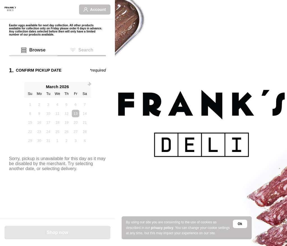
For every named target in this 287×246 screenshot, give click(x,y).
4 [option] (57, 104)
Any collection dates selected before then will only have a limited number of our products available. (52, 33)
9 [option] (39, 113)
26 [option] (66, 132)
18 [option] (57, 122)
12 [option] (66, 113)
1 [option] (30, 104)
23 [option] (39, 132)
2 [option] (39, 104)
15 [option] (30, 122)
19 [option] (66, 122)
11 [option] (57, 113)
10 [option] (48, 113)
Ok (240, 224)
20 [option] (76, 122)
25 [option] (57, 132)
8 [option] (30, 113)
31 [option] (48, 141)
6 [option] (76, 104)
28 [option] (85, 132)
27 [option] (76, 132)
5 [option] (67, 104)
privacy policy (162, 228)
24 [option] (48, 132)
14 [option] (85, 113)
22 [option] (30, 132)
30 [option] (39, 141)
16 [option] (39, 122)
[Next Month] (89, 84)
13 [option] (76, 113)
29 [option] (30, 141)
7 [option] (85, 104)
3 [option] (48, 104)
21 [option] (85, 122)
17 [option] (48, 122)
